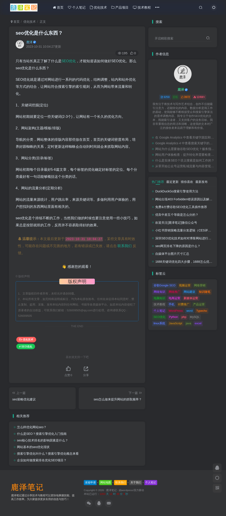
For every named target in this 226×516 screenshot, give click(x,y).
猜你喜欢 (187, 182)
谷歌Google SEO (165, 285)
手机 (171, 304)
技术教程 (142, 7)
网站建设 (189, 291)
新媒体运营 (191, 298)
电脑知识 (159, 298)
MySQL (194, 317)
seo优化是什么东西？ (39, 33)
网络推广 (174, 291)
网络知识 (159, 291)
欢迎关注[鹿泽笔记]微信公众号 (176, 222)
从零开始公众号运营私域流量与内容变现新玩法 (185, 166)
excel (198, 323)
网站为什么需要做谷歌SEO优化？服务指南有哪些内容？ (185, 149)
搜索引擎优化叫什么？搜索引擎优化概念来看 (48, 453)
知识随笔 (204, 291)
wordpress (127, 490)
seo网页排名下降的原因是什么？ (177, 246)
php (183, 317)
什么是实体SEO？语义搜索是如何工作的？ (184, 160)
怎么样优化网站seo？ (32, 427)
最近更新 (172, 182)
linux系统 (159, 323)
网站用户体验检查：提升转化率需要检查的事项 (185, 154)
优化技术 (98, 7)
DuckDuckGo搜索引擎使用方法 (176, 191)
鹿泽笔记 (111, 490)
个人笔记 (76, 7)
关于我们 (136, 482)
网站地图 (105, 482)
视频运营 (185, 285)
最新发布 (201, 182)
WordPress (176, 310)
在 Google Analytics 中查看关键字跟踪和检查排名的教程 (185, 137)
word (189, 310)
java (188, 323)
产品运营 (199, 304)
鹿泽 (29, 42)
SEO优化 (69, 61)
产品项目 (120, 7)
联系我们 (125, 246)
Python (173, 317)
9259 (165, 97)
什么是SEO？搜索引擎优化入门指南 (42, 433)
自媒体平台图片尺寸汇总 (172, 253)
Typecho (201, 310)
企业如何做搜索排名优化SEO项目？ (42, 460)
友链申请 (90, 482)
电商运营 (174, 298)
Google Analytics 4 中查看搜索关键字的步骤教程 (185, 143)
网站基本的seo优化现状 (33, 447)
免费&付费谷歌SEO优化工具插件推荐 (181, 207)
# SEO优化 (25, 346)
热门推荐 (158, 182)
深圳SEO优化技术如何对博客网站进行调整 (184, 238)
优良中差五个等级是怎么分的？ (176, 214)
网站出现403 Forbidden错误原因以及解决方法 (186, 199)
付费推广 (183, 304)
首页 (58, 7)
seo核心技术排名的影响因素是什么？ (42, 440)
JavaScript (175, 323)
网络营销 (199, 285)
